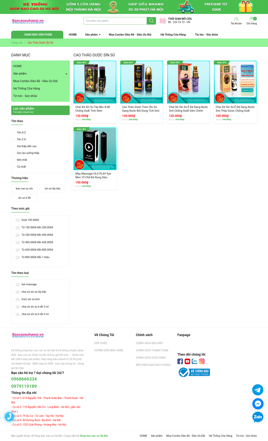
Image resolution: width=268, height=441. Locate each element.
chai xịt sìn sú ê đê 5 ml (35, 314)
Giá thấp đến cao (26, 146)
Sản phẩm (91, 34)
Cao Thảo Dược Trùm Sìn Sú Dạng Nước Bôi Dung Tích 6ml (140, 108)
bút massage (29, 284)
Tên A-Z (21, 132)
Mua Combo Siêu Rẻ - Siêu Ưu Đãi (130, 34)
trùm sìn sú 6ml (31, 299)
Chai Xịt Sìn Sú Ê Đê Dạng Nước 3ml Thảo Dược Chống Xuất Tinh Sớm (235, 110)
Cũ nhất (21, 166)
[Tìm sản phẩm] (119, 21)
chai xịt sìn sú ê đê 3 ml (35, 306)
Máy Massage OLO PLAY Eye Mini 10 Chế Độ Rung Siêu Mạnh (93, 177)
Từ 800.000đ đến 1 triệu (35, 257)
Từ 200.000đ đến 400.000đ (37, 235)
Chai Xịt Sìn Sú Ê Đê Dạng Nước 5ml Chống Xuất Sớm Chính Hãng (188, 110)
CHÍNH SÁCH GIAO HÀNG (151, 357)
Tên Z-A (21, 139)
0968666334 (24, 379)
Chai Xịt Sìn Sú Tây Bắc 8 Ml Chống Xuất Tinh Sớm (92, 108)
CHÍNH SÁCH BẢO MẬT (149, 343)
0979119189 (24, 386)
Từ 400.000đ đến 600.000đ (37, 242)
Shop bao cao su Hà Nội (94, 435)
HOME (73, 34)
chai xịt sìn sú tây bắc (34, 291)
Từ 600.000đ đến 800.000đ (37, 249)
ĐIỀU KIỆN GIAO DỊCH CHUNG (153, 364)
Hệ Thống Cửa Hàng (173, 34)
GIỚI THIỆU (100, 343)
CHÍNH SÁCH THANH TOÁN (152, 350)
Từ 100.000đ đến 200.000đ (37, 227)
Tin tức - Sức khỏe (206, 34)
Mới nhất (22, 159)
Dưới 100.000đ (30, 220)
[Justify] (151, 21)
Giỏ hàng (252, 21)
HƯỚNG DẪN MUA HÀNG (109, 350)
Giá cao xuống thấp (28, 152)
